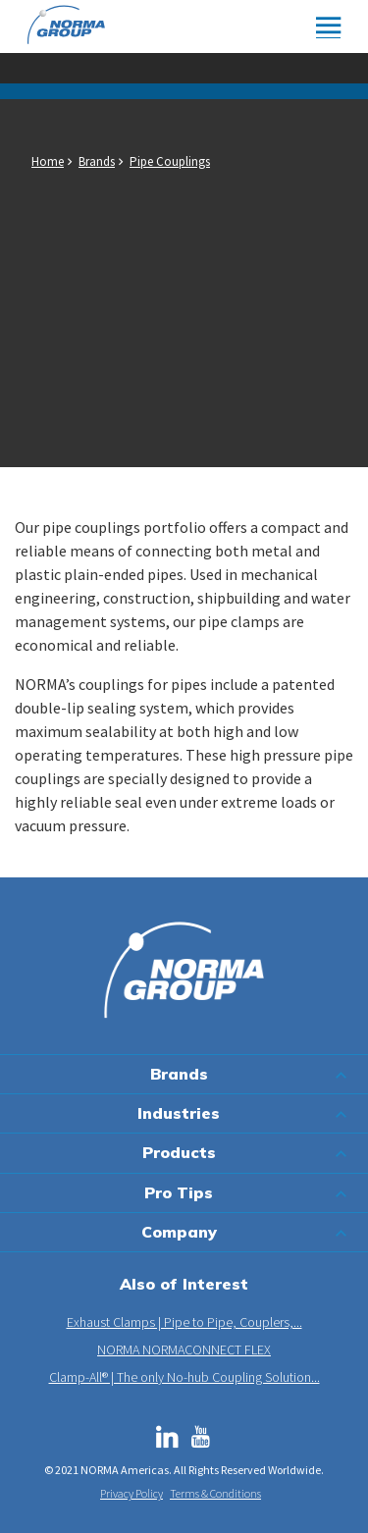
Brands (97, 161)
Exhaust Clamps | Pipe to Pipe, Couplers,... (184, 1322)
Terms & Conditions (215, 1493)
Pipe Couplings (170, 161)
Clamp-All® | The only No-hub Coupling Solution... (184, 1377)
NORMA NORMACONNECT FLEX (184, 1349)
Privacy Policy (131, 1493)
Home (47, 161)
